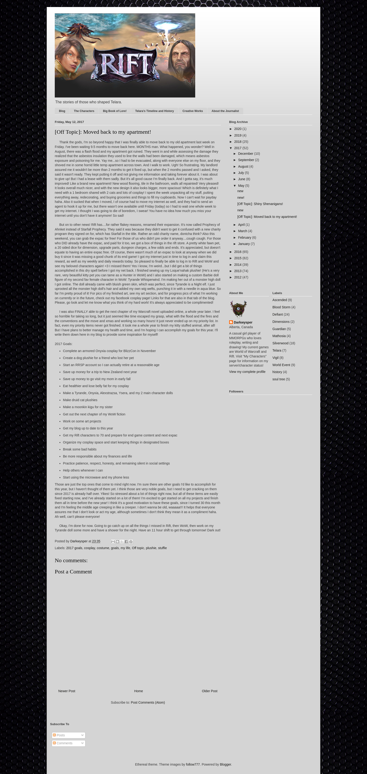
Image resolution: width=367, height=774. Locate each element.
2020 (238, 129)
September (246, 160)
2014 (238, 264)
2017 (238, 148)
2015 (238, 258)
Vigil (275, 358)
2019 (238, 135)
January (244, 244)
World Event (281, 365)
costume (103, 548)
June (242, 179)
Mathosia (279, 336)
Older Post (209, 691)
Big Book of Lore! (115, 111)
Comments (63, 743)
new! (240, 197)
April (242, 225)
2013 (238, 271)
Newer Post (66, 691)
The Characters (84, 111)
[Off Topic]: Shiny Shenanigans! (260, 204)
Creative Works (193, 111)
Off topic (138, 548)
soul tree (278, 379)
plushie (151, 548)
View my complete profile (247, 372)
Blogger (225, 764)
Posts (59, 735)
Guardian (279, 329)
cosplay (89, 548)
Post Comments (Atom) (148, 702)
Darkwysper (243, 322)
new (240, 191)
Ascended (279, 300)
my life (125, 548)
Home (138, 691)
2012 (238, 277)
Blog (62, 111)
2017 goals (74, 548)
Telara (276, 350)
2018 (238, 142)
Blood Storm (281, 307)
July (241, 173)
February (245, 237)
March (243, 231)
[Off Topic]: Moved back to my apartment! (267, 217)
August (243, 166)
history (277, 372)
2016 (238, 252)
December (246, 153)
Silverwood (280, 343)
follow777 (193, 764)
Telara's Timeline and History (154, 111)
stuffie (162, 548)
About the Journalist (225, 111)
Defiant (277, 314)
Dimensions (281, 322)
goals (115, 548)
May (241, 185)
